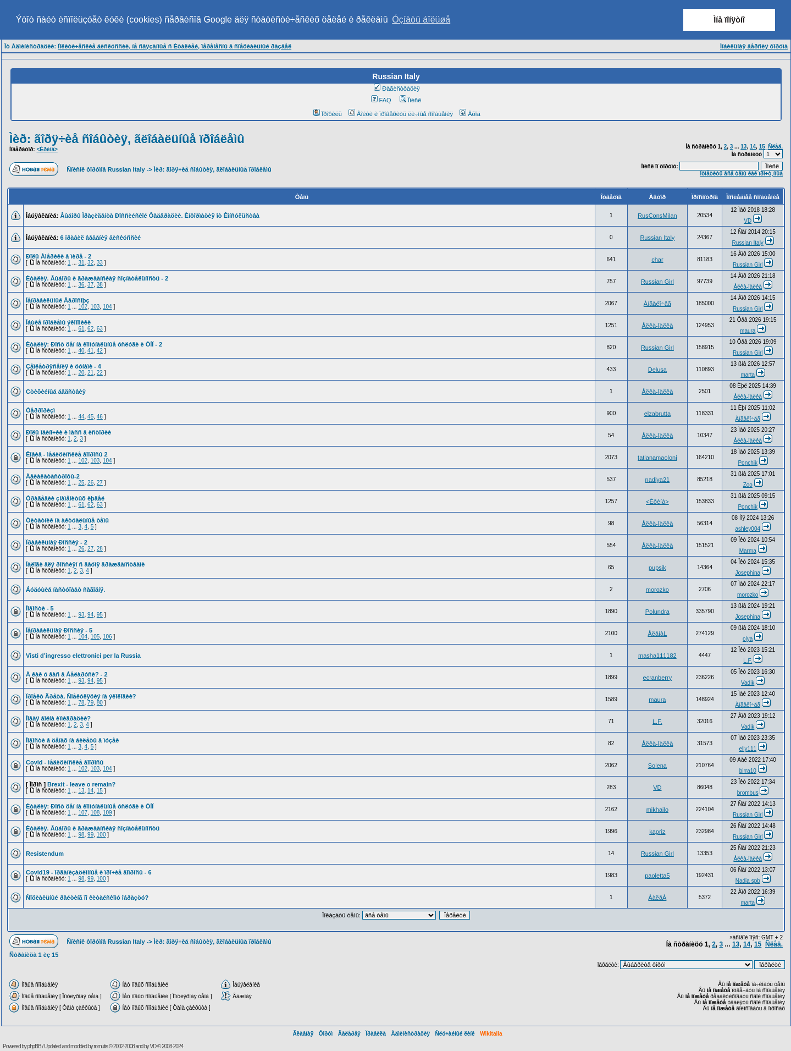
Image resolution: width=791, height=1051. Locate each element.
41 (90, 351)
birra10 (747, 771)
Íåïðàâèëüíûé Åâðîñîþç (58, 300)
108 (95, 813)
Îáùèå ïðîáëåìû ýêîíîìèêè (58, 322)
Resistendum (45, 853)
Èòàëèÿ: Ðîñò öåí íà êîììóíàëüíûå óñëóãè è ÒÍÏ (89, 806)
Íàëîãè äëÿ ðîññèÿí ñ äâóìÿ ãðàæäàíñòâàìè (85, 564)
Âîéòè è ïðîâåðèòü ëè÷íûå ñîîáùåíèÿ (401, 114)
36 (81, 285)
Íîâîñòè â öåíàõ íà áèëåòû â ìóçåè (72, 740)
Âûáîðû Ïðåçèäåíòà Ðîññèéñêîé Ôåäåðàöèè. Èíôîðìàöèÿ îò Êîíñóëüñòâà (159, 215)
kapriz (657, 831)
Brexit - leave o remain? (81, 784)
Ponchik (747, 463)
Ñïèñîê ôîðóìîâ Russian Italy (106, 169)
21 (90, 373)
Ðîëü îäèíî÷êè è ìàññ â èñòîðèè (68, 432)
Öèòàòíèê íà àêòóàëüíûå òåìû (67, 520)
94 (90, 615)
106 (107, 637)
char (657, 259)
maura (747, 331)
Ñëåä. (775, 147)
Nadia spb (747, 881)
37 (90, 285)
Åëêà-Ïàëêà (747, 287)
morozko (657, 589)
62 (90, 329)
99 (90, 835)
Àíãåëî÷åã (657, 303)
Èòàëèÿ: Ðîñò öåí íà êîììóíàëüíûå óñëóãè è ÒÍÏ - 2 (94, 344)
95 (100, 615)
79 (90, 703)
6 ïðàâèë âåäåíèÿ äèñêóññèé (100, 237)
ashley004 (747, 529)
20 (81, 373)
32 (90, 263)
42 (100, 351)
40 (81, 351)
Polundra (657, 611)
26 (90, 483)
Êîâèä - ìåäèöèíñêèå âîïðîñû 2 (67, 454)
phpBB (34, 1046)
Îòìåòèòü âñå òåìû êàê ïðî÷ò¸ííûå (741, 173)
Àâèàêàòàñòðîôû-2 (53, 476)
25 (81, 483)
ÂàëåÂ (657, 897)
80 (100, 703)
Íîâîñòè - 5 (40, 608)
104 (107, 307)
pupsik (657, 567)
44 (81, 417)
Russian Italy (657, 237)
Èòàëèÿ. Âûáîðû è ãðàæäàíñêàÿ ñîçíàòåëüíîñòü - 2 (97, 278)
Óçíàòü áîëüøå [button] (421, 19)
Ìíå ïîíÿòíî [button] (729, 19)
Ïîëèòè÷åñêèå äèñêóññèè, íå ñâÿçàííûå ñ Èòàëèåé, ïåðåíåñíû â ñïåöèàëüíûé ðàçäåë (174, 46)
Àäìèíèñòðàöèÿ (410, 1034)
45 (90, 417)
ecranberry (657, 677)
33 (100, 263)
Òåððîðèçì (40, 410)
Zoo (748, 485)
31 (81, 263)
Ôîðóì (326, 1034)
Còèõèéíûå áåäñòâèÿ (56, 391)
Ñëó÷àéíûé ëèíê (454, 1034)
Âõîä (470, 114)
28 (100, 549)
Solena (657, 765)
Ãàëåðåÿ (349, 1034)
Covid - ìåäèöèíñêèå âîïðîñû (64, 762)
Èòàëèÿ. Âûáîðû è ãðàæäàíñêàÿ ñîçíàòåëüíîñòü (92, 828)
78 (81, 703)
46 (100, 417)
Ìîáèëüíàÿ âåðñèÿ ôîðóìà (754, 46)
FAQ (381, 100)
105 (95, 637)
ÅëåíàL (657, 633)
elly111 (747, 749)
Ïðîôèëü (327, 114)
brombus (748, 793)
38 (100, 285)
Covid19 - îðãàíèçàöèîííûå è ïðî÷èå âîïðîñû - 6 (89, 872)
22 (100, 373)
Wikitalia (491, 1034)
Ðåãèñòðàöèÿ (397, 88)
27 (100, 483)
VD (747, 221)
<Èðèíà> (46, 149)
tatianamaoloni (657, 457)
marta (747, 375)
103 (95, 307)
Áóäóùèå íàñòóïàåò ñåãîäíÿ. (65, 589)
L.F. (747, 661)
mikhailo (657, 809)
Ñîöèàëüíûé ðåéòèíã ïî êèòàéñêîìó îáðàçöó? (87, 897)
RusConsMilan (657, 215)
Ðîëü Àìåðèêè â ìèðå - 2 (58, 256)
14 (753, 147)
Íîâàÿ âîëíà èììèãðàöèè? (58, 718)
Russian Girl (747, 265)
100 (101, 835)
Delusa (657, 369)
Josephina (747, 573)
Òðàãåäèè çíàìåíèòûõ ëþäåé (65, 498)
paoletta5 (657, 875)
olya (748, 639)
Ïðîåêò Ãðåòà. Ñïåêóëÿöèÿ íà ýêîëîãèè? (81, 696)
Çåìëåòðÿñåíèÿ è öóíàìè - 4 (63, 366)
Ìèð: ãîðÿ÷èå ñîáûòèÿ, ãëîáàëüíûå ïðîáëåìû (127, 139)
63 (100, 329)
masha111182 (657, 655)
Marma (747, 551)
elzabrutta (657, 413)
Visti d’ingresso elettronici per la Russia (83, 655)
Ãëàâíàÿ (302, 1034)
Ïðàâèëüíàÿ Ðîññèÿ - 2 (56, 542)
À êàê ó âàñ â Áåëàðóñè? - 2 (67, 674)
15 (762, 147)
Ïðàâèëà (376, 1034)
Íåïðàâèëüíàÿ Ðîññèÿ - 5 (59, 630)
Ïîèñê (410, 100)
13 (743, 147)
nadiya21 (657, 479)
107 (82, 813)
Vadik (747, 683)
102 (82, 307)
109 (107, 813)
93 (81, 615)
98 (81, 835)
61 (81, 329)
